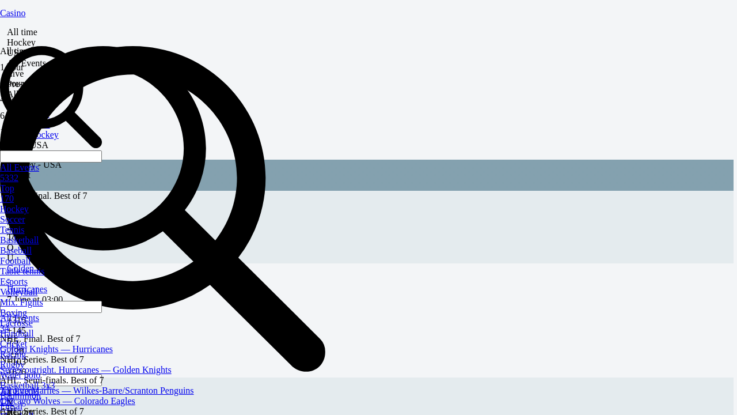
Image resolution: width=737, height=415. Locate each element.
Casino (12, 13)
